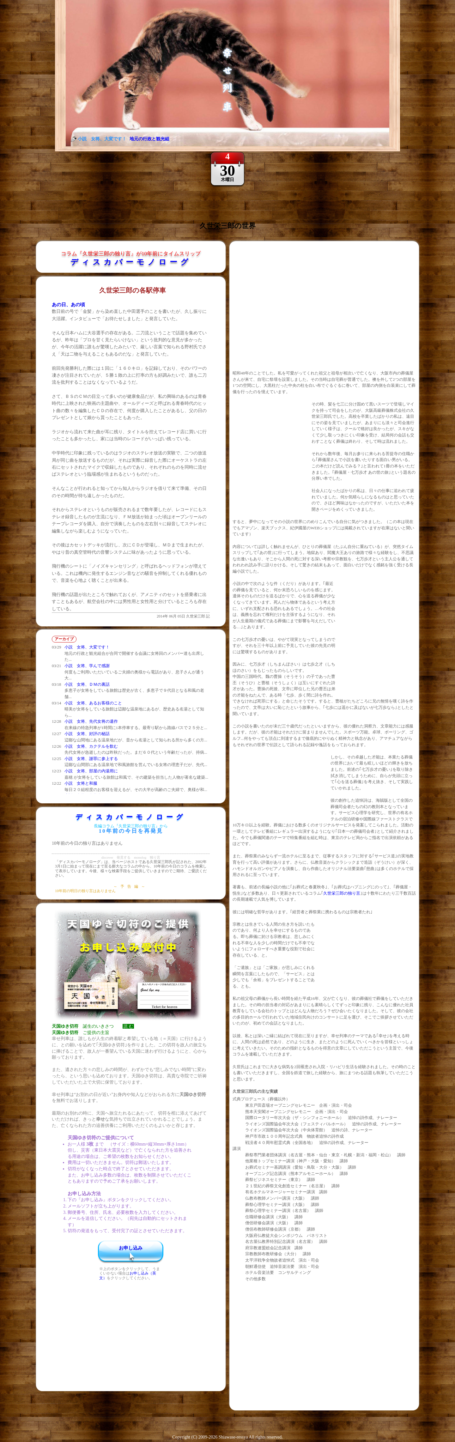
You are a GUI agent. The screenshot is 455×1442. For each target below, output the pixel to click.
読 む (128, 1026)
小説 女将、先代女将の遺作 (91, 721)
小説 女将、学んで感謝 (87, 665)
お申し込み (131, 1247)
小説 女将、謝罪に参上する (91, 758)
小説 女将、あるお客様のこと (93, 703)
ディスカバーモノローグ (130, 262)
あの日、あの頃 (68, 304)
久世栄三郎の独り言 (341, 893)
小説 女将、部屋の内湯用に (91, 771)
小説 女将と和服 (80, 783)
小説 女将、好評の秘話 (87, 733)
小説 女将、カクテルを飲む (91, 746)
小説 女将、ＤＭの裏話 (87, 684)
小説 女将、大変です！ (87, 647)
